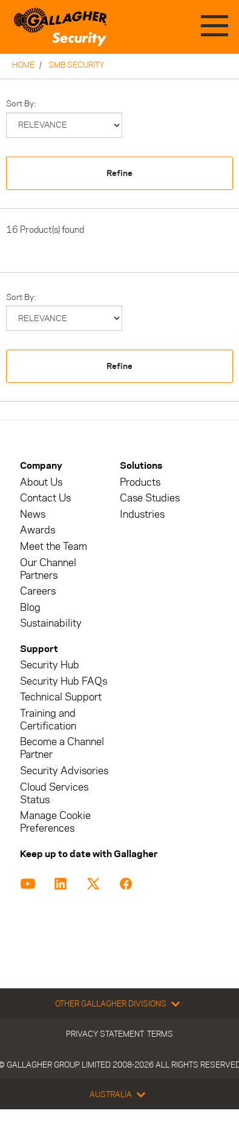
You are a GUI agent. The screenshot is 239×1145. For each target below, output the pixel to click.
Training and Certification (48, 719)
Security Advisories (64, 771)
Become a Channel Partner (62, 748)
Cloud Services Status (54, 793)
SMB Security (76, 64)
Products (140, 482)
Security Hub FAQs (63, 681)
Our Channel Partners (48, 569)
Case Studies (150, 498)
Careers (38, 591)
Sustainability (51, 623)
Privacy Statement (105, 1033)
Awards (37, 530)
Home (23, 64)
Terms (160, 1033)
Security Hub (49, 665)
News (32, 514)
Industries (142, 514)
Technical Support (61, 697)
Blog (30, 607)
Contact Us (45, 498)
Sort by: (21, 103)
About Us (41, 482)
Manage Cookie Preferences (55, 822)
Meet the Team (53, 546)
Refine (119, 173)
